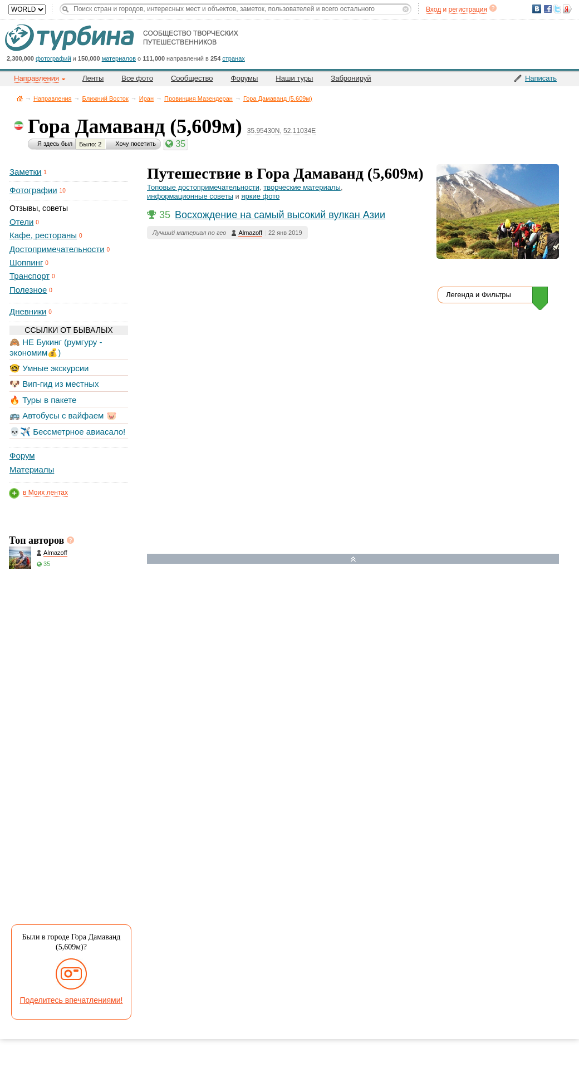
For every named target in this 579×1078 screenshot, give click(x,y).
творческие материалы (302, 187)
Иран (146, 98)
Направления (52, 98)
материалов (119, 58)
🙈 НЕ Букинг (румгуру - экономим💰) (55, 347)
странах (233, 58)
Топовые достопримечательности (203, 187)
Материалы (31, 469)
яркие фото (260, 196)
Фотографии (33, 190)
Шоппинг (26, 262)
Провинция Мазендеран (198, 98)
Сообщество (192, 78)
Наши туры (294, 78)
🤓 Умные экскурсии (49, 368)
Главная (20, 98)
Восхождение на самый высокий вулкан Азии (280, 214)
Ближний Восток (105, 98)
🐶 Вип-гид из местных (54, 383)
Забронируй (351, 78)
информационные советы (190, 196)
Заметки (25, 171)
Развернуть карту (353, 559)
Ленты (93, 78)
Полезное (28, 289)
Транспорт (29, 275)
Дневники (27, 311)
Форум (22, 455)
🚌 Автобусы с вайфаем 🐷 (63, 415)
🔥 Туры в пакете (42, 400)
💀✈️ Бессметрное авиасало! (67, 431)
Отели (21, 222)
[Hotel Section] (361, 680)
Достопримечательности (57, 249)
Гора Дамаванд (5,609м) (277, 98)
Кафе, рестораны (43, 235)
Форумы (244, 78)
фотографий (53, 58)
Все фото (137, 78)
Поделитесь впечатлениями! (71, 1000)
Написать (541, 78)
